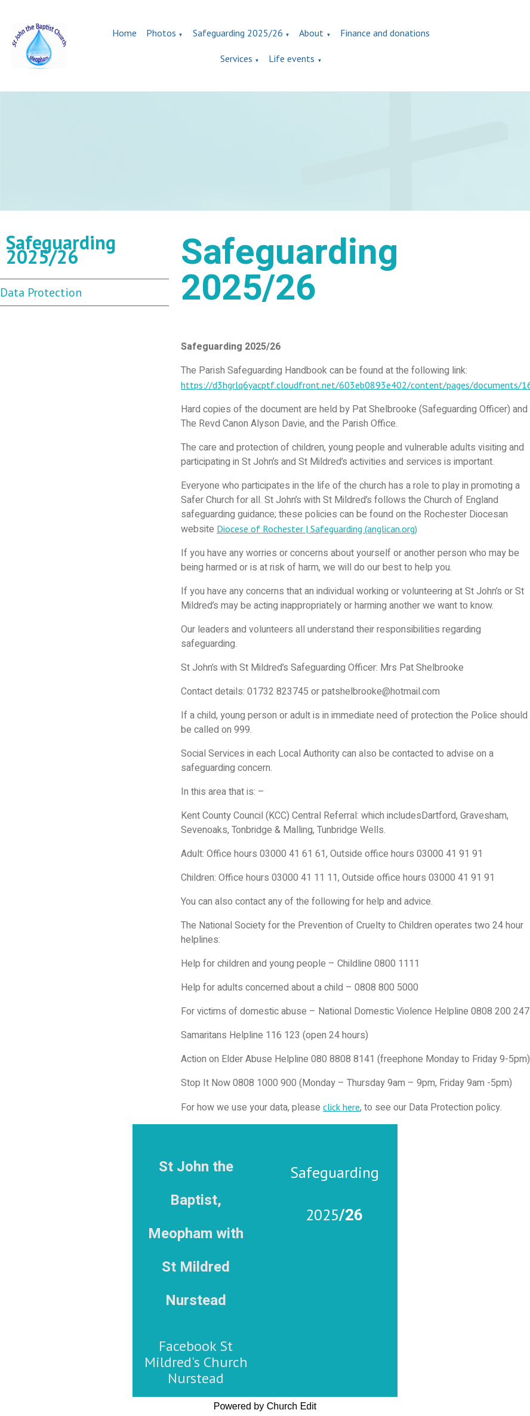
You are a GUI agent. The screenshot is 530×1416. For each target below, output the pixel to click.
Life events (292, 58)
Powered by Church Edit (265, 1406)
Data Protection (41, 292)
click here (341, 1107)
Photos (161, 33)
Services (236, 58)
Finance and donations (385, 33)
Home (124, 33)
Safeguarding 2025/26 (238, 33)
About (311, 33)
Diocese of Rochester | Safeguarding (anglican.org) (317, 529)
